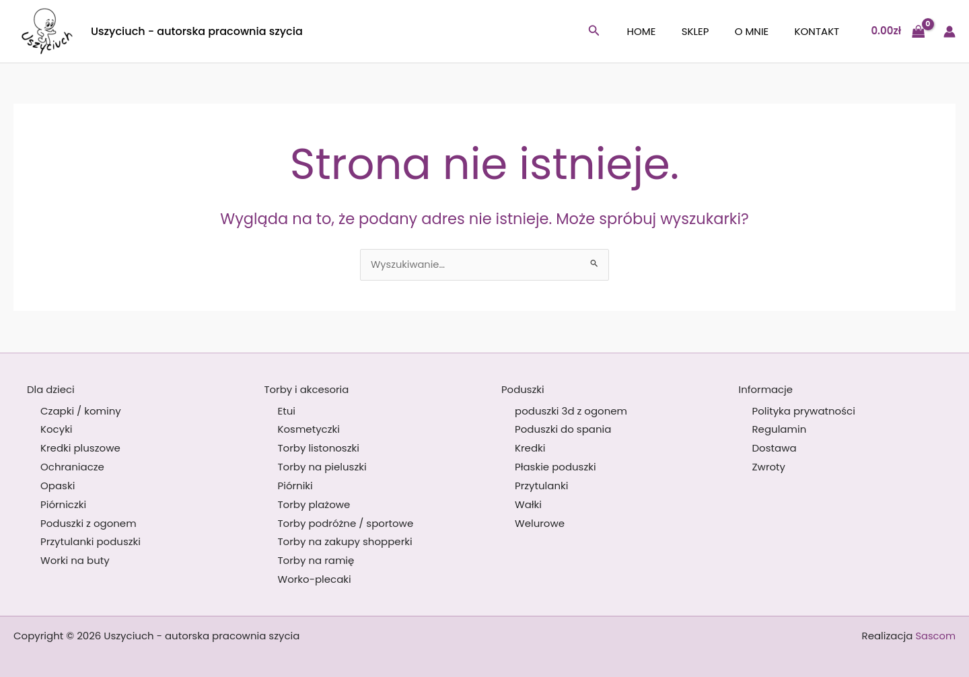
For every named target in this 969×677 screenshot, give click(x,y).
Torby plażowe (314, 504)
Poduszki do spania (563, 430)
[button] (616, 31)
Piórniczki (63, 504)
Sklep (709, 31)
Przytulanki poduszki (90, 542)
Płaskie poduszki (555, 467)
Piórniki (295, 485)
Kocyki (56, 430)
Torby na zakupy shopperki (345, 542)
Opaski (57, 485)
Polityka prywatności (803, 411)
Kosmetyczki (309, 430)
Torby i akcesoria (307, 389)
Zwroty (769, 467)
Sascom (935, 636)
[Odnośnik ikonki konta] (949, 32)
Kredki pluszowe (80, 448)
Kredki (530, 448)
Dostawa (774, 448)
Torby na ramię (316, 561)
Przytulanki (541, 485)
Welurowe (540, 523)
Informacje (766, 389)
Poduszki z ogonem (88, 523)
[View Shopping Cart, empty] (897, 31)
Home (661, 31)
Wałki (528, 504)
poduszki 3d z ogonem (571, 411)
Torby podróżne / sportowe (346, 523)
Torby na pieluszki (322, 467)
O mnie (760, 31)
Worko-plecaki (314, 580)
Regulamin (779, 430)
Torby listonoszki (318, 448)
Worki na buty (75, 561)
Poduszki (522, 389)
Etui (286, 411)
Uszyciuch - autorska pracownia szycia (197, 31)
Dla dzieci (51, 389)
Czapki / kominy (80, 411)
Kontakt (819, 31)
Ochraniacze (72, 467)
